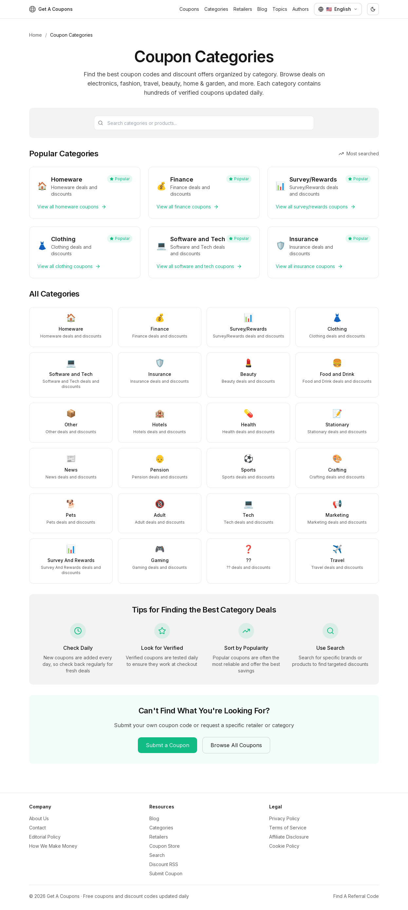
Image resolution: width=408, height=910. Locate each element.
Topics (279, 9)
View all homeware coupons (71, 206)
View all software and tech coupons (199, 266)
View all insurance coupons (309, 266)
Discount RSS (163, 864)
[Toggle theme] (373, 9)
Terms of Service (287, 827)
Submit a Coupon (167, 745)
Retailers (242, 9)
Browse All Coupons (236, 745)
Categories (216, 9)
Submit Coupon (165, 873)
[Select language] (338, 9)
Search (157, 855)
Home (35, 35)
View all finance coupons (188, 206)
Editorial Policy (45, 837)
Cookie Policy (284, 846)
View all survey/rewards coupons (316, 206)
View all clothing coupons (69, 266)
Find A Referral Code (356, 896)
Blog (262, 9)
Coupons (189, 9)
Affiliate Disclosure (289, 837)
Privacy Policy (284, 818)
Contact (37, 827)
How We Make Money (53, 846)
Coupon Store (164, 846)
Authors (300, 9)
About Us (39, 818)
